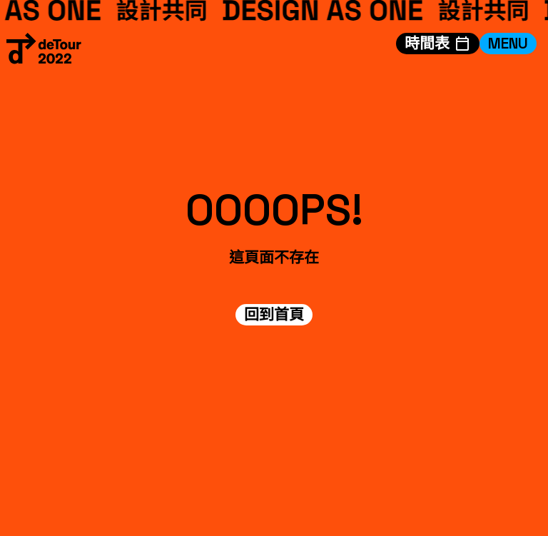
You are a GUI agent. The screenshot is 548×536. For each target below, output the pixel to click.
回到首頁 (274, 314)
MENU (508, 43)
